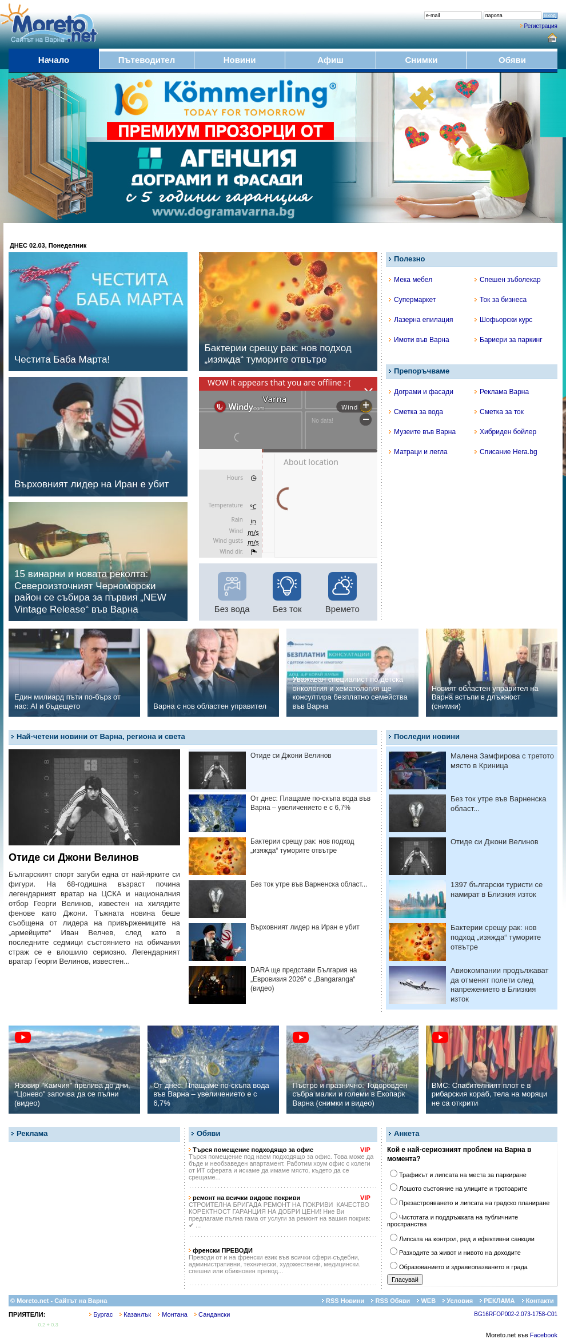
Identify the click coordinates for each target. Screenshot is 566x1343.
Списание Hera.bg (506, 452)
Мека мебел (410, 280)
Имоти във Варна (419, 340)
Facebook (543, 1335)
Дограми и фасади (421, 392)
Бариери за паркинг (509, 340)
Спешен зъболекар (508, 280)
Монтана (173, 1314)
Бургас (101, 1314)
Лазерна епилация (421, 320)
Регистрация (540, 26)
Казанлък (135, 1314)
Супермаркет (412, 300)
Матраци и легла (418, 452)
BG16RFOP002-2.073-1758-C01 (515, 1314)
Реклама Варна (502, 392)
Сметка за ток (499, 412)
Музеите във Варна (422, 432)
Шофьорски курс (503, 320)
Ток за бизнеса (501, 300)
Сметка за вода (416, 412)
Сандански (212, 1314)
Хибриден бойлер (505, 432)
